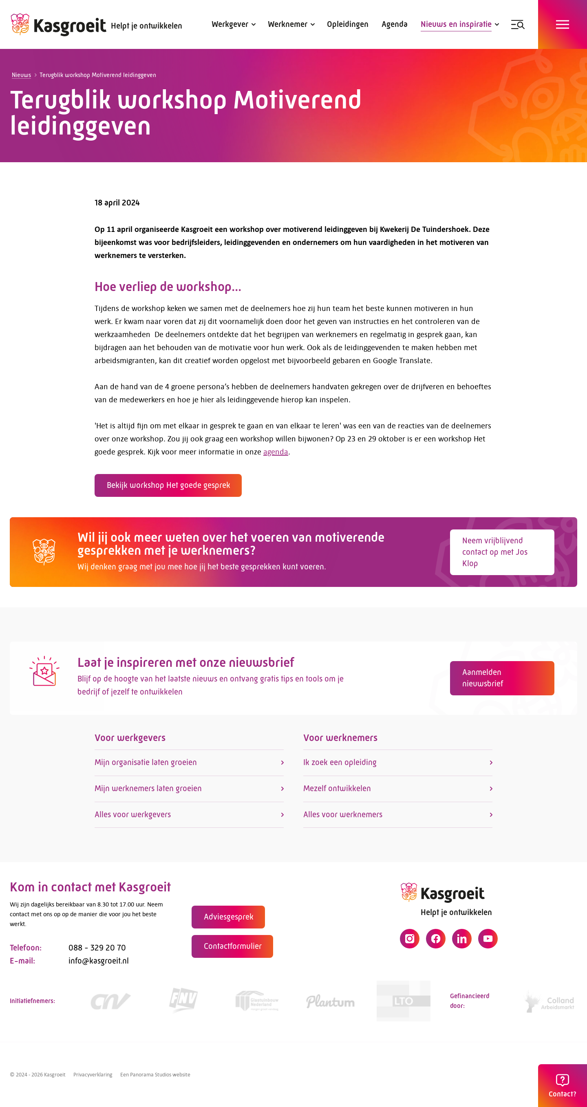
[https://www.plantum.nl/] (330, 1004)
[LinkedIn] (462, 943)
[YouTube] (488, 943)
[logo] (59, 24)
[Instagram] (409, 943)
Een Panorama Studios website (155, 1074)
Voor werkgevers (130, 742)
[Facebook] (436, 943)
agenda (271, 451)
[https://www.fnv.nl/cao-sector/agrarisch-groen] (183, 1004)
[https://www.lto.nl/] (403, 1004)
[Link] (257, 1004)
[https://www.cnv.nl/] (110, 1004)
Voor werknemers (340, 742)
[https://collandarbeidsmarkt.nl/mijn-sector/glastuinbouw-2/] (550, 1004)
